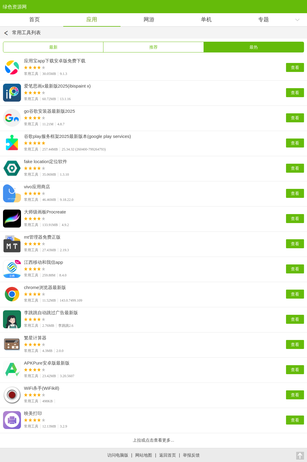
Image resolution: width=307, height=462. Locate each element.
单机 (206, 19)
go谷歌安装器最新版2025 (49, 111)
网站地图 (143, 455)
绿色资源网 (15, 6)
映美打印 (33, 413)
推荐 (153, 47)
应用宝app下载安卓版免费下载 (54, 60)
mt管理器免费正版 (42, 237)
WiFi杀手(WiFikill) (41, 388)
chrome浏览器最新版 (45, 287)
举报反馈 (191, 455)
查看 (295, 67)
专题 (263, 19)
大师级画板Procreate (45, 212)
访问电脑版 (117, 455)
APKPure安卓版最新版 (47, 363)
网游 (149, 19)
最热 (253, 47)
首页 (34, 19)
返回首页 (167, 455)
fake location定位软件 (45, 161)
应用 (91, 19)
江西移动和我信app (43, 262)
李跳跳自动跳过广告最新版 (51, 312)
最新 (53, 47)
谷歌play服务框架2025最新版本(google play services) (77, 136)
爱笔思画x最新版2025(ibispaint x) (57, 86)
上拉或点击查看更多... (153, 440)
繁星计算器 (35, 337)
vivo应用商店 (37, 186)
